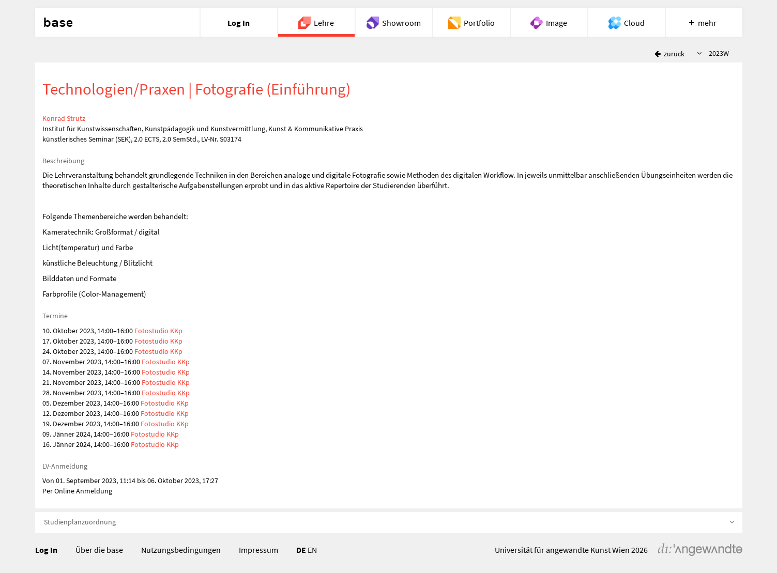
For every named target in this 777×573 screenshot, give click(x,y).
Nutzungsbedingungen (181, 550)
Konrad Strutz (63, 118)
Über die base (99, 550)
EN (312, 550)
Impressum (258, 550)
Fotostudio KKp (158, 330)
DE (301, 550)
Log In (46, 550)
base (58, 22)
